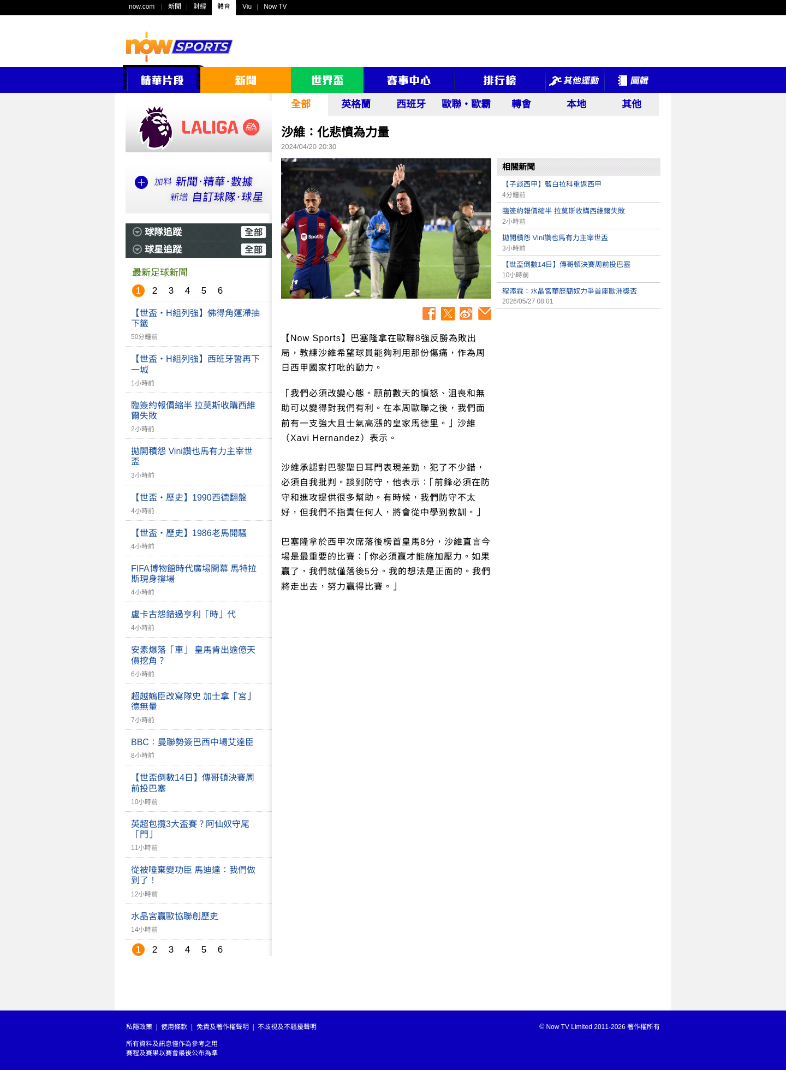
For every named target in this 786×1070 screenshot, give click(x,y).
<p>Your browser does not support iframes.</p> (578, 391)
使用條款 (174, 1027)
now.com (141, 6)
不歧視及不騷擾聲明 (287, 1027)
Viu (247, 6)
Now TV (275, 6)
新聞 (174, 6)
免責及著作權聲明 (222, 1027)
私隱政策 (139, 1027)
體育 (223, 6)
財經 (199, 6)
